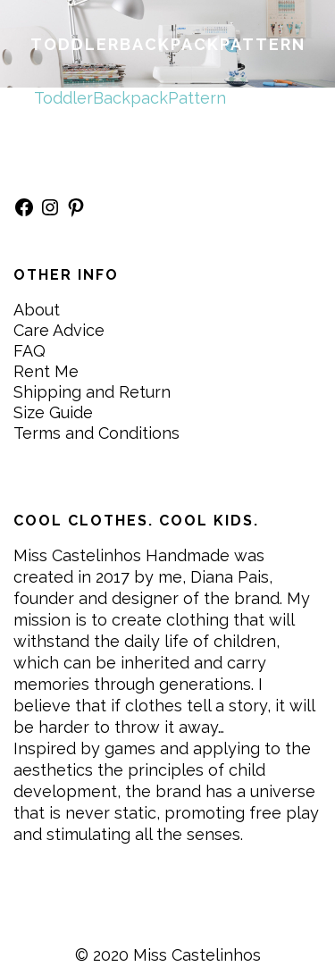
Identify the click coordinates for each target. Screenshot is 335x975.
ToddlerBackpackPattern (130, 97)
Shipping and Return (92, 391)
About (36, 309)
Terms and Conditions (96, 433)
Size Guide (53, 412)
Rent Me (46, 371)
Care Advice (59, 330)
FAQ (29, 350)
